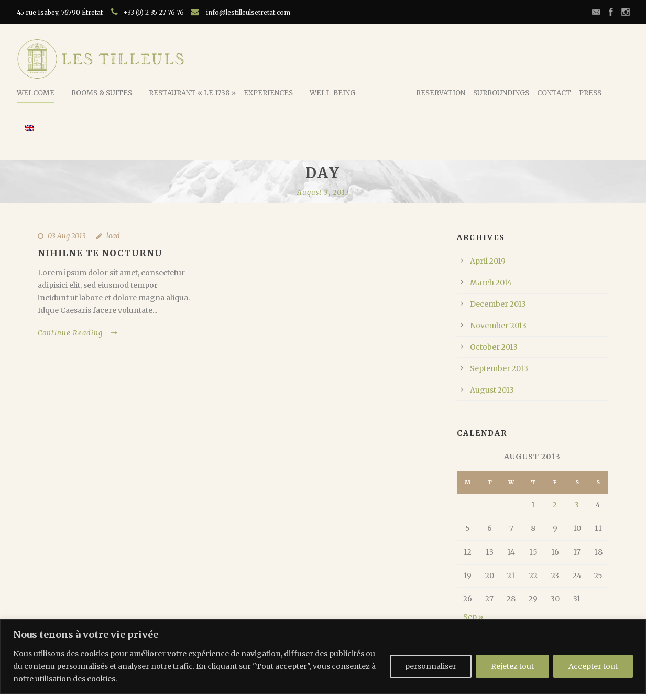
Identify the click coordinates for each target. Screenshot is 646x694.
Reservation (440, 93)
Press (590, 93)
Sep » (473, 617)
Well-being (332, 93)
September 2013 (499, 368)
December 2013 (498, 304)
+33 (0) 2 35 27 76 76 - (157, 12)
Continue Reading (78, 333)
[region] (323, 656)
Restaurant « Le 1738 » (192, 93)
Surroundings (501, 93)
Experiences (268, 93)
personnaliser (430, 666)
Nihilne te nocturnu (100, 253)
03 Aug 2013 (67, 236)
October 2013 (494, 347)
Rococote (389, 92)
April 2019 (488, 261)
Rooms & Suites (101, 93)
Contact (554, 93)
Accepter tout (593, 666)
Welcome (35, 93)
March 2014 (491, 282)
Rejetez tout (512, 666)
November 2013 (498, 325)
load (113, 236)
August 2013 (492, 390)
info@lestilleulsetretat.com (248, 12)
